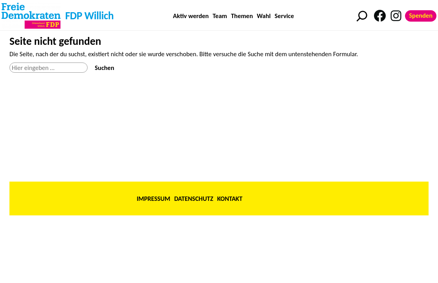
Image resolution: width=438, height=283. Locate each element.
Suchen (104, 68)
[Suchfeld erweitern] (362, 16)
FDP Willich (89, 15)
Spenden (421, 15)
